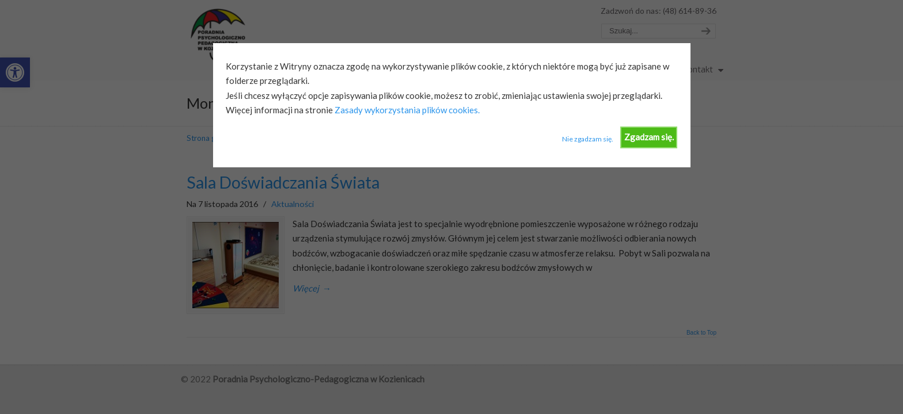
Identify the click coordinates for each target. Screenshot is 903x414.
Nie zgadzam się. (587, 139)
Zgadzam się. (649, 137)
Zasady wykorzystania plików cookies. (406, 110)
